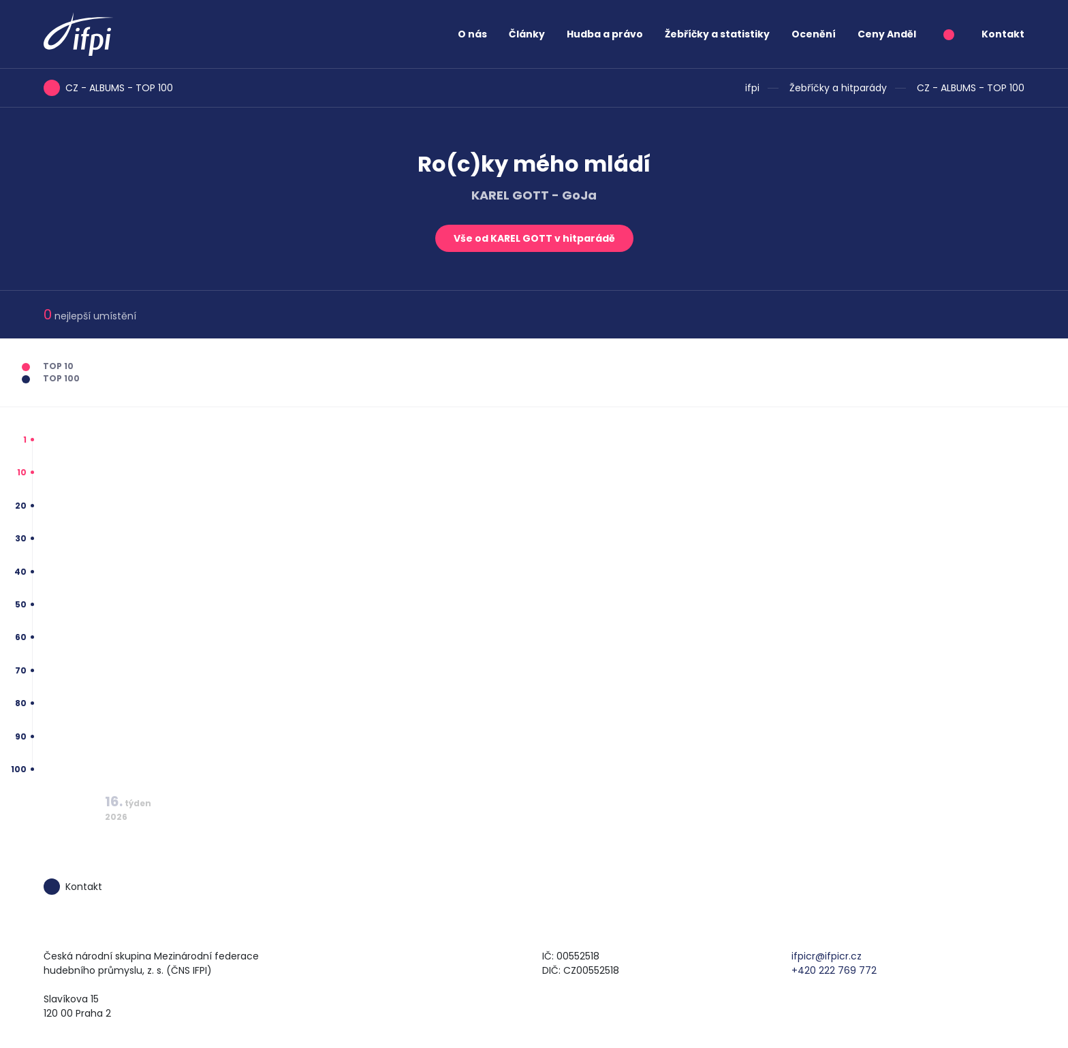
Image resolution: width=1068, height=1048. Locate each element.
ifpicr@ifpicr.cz (826, 956)
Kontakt (1002, 34)
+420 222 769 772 (834, 970)
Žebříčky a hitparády (838, 88)
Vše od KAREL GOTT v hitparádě (534, 238)
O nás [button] (472, 34)
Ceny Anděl (887, 34)
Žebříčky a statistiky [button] (717, 34)
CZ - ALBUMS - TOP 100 (970, 88)
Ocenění (813, 34)
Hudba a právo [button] (605, 34)
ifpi (752, 88)
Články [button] (527, 34)
